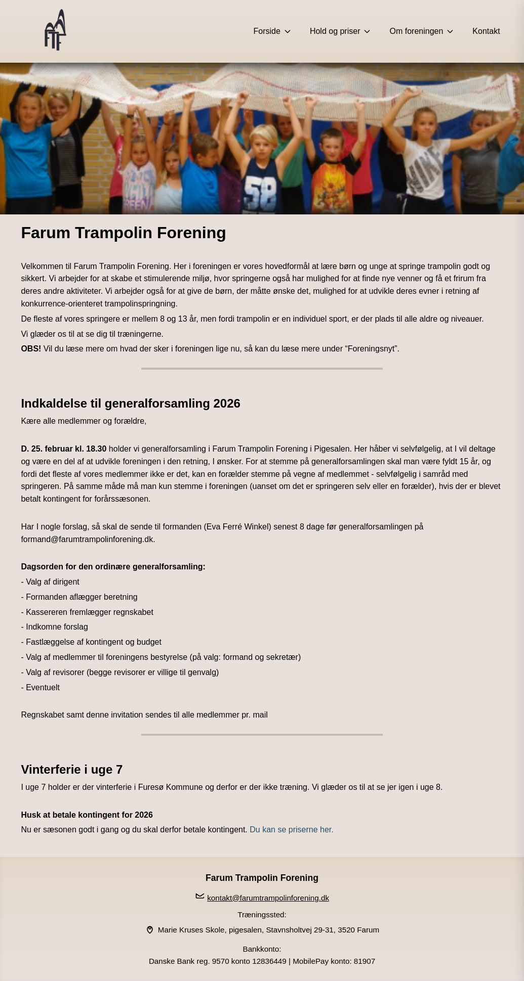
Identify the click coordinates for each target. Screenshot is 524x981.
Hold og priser (341, 31)
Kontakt (486, 31)
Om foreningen (421, 31)
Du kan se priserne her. (291, 829)
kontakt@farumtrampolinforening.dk (268, 898)
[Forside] (55, 31)
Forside (273, 31)
